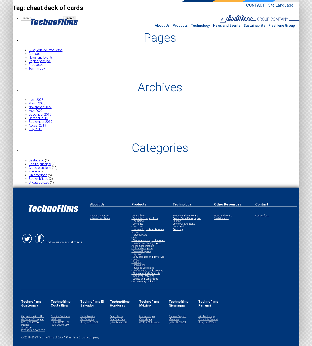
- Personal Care (139, 235)
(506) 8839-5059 (60, 325)
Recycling (178, 229)
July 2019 (35, 129)
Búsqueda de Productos (45, 50)
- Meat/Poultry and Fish (144, 281)
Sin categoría (38, 175)
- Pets (134, 237)
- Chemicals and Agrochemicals (148, 240)
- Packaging (138, 221)
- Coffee (135, 260)
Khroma (34, 171)
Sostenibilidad (38, 179)
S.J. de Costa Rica (60, 322)
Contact (255, 5)
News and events (223, 215)
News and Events (226, 26)
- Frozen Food (138, 265)
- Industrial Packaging (143, 276)
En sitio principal (40, 164)
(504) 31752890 (118, 322)
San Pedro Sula (117, 319)
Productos (36, 65)
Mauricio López (147, 316)
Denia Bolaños (87, 316)
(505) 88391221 (177, 322)
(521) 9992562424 (149, 322)
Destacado (36, 160)
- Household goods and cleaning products (148, 231)
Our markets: (138, 215)
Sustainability (254, 26)
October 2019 (38, 118)
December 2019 (40, 114)
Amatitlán (26, 327)
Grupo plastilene (40, 168)
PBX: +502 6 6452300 (33, 330)
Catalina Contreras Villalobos (60, 318)
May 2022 (36, 111)
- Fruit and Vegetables (143, 268)
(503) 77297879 (89, 322)
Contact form (262, 215)
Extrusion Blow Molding (185, 215)
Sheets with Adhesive (184, 224)
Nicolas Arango (206, 316)
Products (180, 26)
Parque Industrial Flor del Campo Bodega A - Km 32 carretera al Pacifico (32, 320)
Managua (174, 319)
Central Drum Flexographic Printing (187, 220)
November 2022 (40, 107)
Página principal (40, 61)
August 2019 (37, 125)
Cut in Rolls (179, 226)
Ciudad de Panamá (208, 319)
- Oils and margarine (142, 248)
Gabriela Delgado (177, 316)
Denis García (116, 316)
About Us (162, 26)
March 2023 (37, 103)
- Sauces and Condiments (145, 279)
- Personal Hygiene (141, 251)
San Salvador (87, 319)
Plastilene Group (281, 26)
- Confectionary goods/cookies (147, 270)
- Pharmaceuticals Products (146, 273)
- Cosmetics (138, 226)
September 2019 (40, 122)
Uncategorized (39, 182)
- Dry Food (137, 254)
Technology (200, 26)
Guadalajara (145, 319)
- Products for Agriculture (145, 218)
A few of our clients (100, 218)
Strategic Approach (100, 215)
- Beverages (137, 224)
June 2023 (36, 100)
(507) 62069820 (207, 322)
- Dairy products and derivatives (148, 257)
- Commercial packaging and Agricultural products (146, 244)
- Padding (136, 262)
